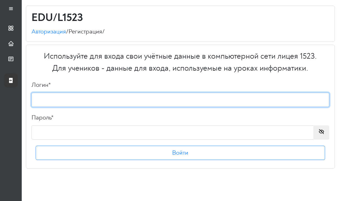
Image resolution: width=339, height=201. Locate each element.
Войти (180, 155)
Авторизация (48, 33)
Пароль (42, 119)
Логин (41, 87)
